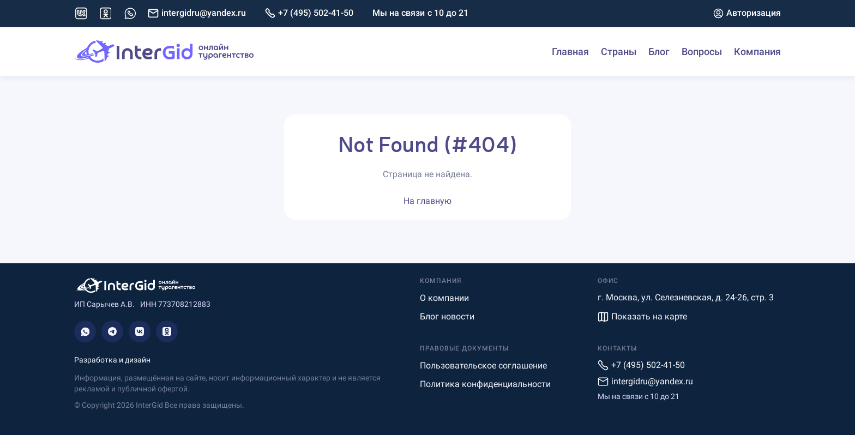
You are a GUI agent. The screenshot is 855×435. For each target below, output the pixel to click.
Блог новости (447, 316)
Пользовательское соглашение (483, 365)
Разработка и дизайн (112, 359)
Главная (570, 51)
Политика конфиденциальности (485, 384)
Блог (659, 51)
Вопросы (702, 51)
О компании (444, 298)
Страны (618, 51)
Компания (757, 51)
